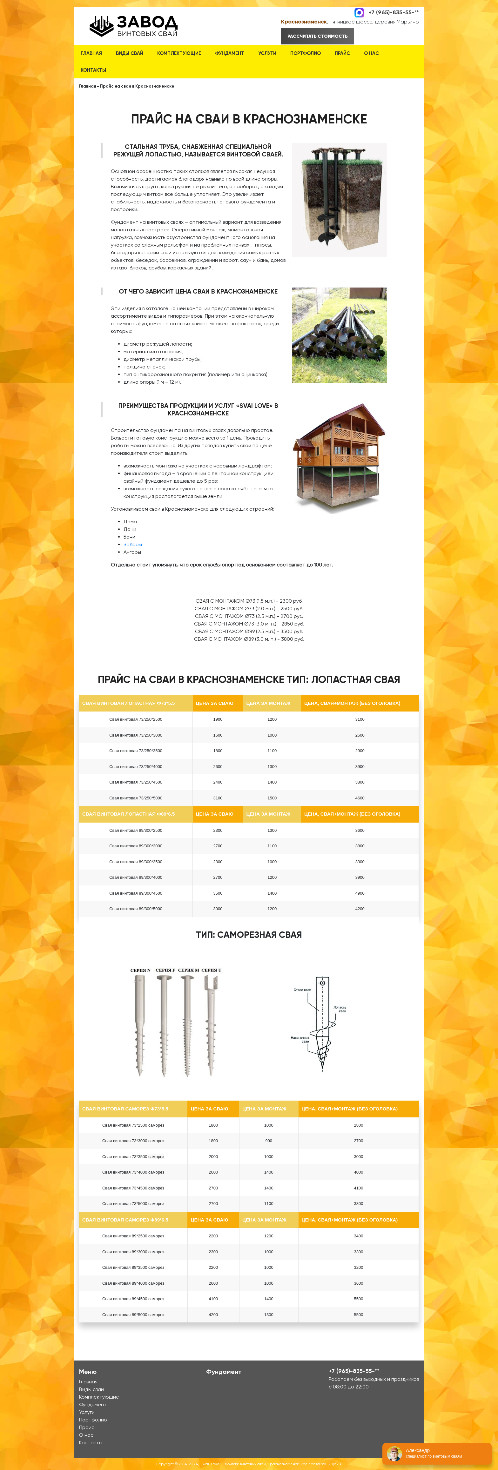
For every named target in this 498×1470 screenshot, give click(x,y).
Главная (91, 53)
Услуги (267, 53)
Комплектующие (179, 53)
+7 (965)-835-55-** (393, 12)
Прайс (342, 53)
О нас (371, 53)
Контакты (93, 70)
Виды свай (129, 53)
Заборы (133, 544)
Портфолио (305, 53)
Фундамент (229, 53)
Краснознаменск (304, 21)
